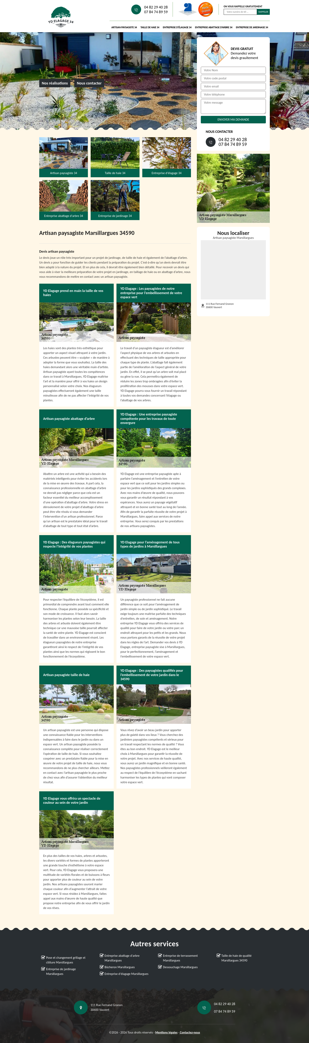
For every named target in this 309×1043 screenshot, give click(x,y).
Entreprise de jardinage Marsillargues (61, 971)
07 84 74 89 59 (156, 11)
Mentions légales (166, 1032)
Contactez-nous (189, 1032)
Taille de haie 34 (150, 27)
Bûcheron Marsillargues (120, 967)
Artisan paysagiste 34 (124, 27)
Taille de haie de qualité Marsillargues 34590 (237, 958)
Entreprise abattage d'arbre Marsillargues (122, 958)
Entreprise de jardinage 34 (252, 27)
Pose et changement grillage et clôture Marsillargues (66, 960)
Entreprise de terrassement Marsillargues (180, 958)
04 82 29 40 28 (156, 7)
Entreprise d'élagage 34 (177, 27)
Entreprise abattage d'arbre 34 (213, 27)
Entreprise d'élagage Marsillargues (126, 974)
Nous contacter (89, 83)
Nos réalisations (55, 83)
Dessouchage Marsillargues (180, 967)
